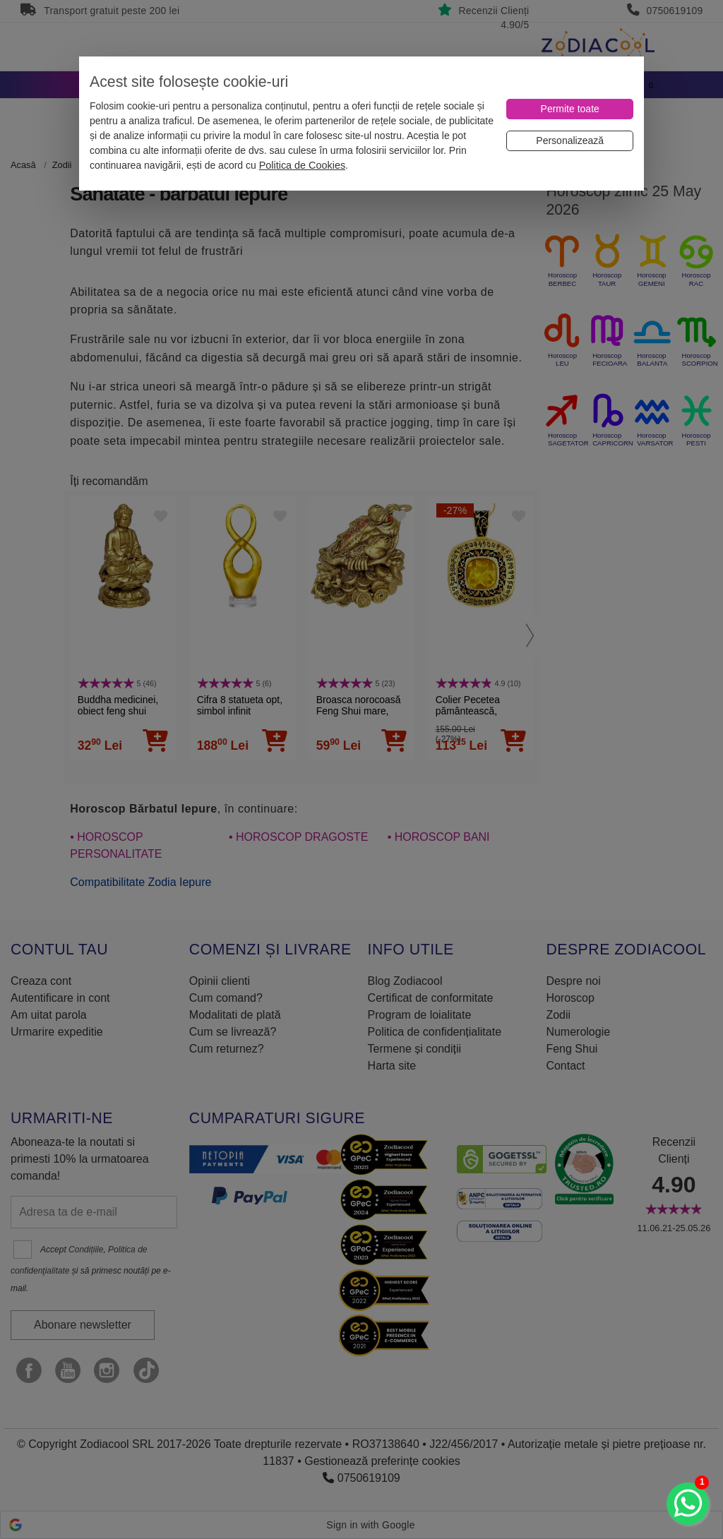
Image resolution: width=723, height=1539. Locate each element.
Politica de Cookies (302, 165)
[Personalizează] (569, 141)
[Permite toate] (569, 109)
